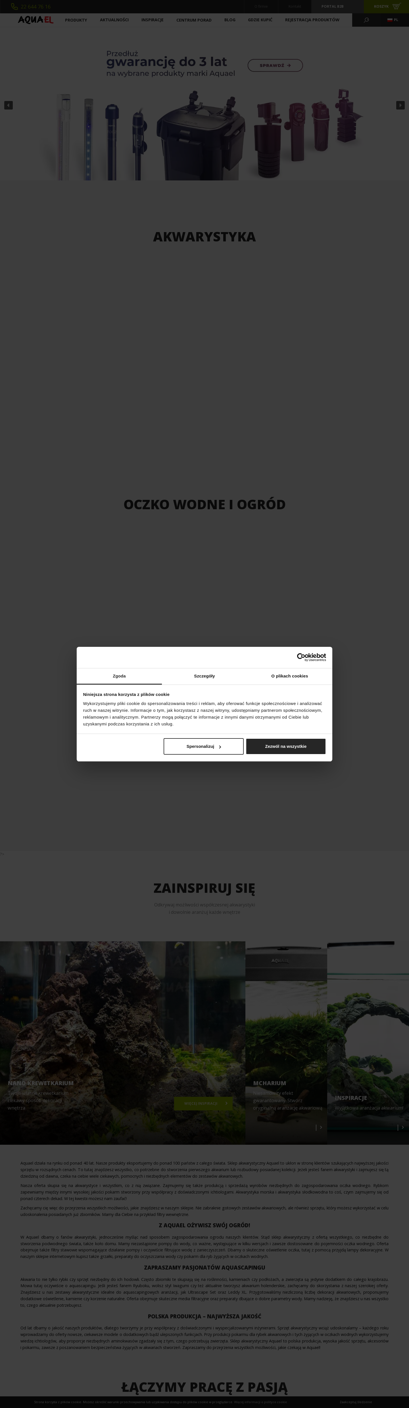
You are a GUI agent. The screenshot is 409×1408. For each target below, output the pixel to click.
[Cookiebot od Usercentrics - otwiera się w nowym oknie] (301, 657)
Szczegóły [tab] (204, 676)
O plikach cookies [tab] (289, 676)
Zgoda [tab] (119, 676)
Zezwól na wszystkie (285, 746)
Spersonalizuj (204, 746)
